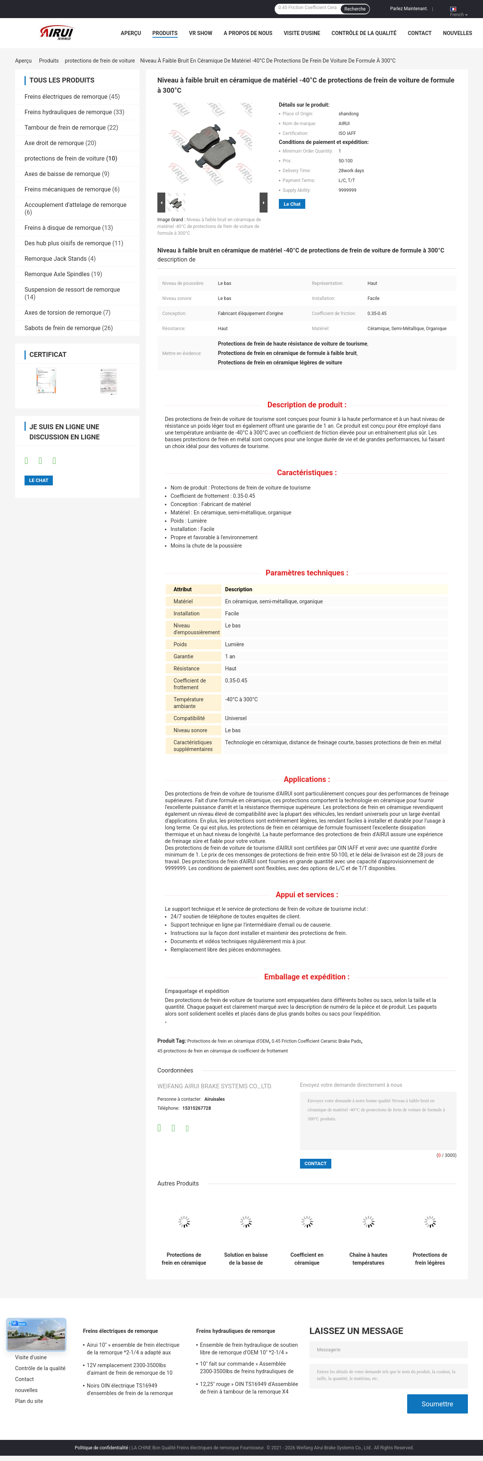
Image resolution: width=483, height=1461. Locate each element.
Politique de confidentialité (101, 1447)
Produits (165, 33)
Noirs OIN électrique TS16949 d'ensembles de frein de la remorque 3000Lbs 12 (130, 1390)
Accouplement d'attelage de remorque (75, 204)
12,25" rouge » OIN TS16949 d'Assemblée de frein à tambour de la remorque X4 (249, 1388)
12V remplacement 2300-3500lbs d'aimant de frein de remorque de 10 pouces (129, 1370)
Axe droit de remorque (54, 143)
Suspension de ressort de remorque (72, 289)
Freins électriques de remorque (66, 96)
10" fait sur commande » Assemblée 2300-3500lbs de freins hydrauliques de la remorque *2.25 (247, 1369)
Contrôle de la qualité (364, 33)
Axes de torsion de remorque (63, 312)
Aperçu (131, 33)
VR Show (200, 33)
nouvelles (457, 33)
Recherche (355, 9)
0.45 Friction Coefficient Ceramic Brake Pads (316, 1041)
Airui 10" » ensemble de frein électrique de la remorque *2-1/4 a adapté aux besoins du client (133, 1350)
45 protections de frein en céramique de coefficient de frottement (222, 1051)
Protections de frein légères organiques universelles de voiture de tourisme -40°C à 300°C (430, 1259)
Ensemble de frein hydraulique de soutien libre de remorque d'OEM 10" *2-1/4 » (249, 1348)
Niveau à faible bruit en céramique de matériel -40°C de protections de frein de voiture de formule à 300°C (209, 226)
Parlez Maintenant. (409, 8)
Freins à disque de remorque (63, 227)
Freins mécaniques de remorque (68, 189)
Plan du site (29, 1401)
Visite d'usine (302, 33)
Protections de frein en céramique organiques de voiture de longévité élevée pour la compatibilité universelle (184, 1259)
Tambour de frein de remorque (65, 127)
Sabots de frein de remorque (62, 328)
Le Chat (292, 204)
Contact (420, 33)
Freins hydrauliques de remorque (68, 112)
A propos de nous (248, 33)
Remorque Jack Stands (56, 258)
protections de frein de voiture (100, 61)
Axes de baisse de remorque (62, 173)
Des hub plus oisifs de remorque (68, 243)
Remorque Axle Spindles (57, 274)
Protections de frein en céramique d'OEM (228, 1041)
